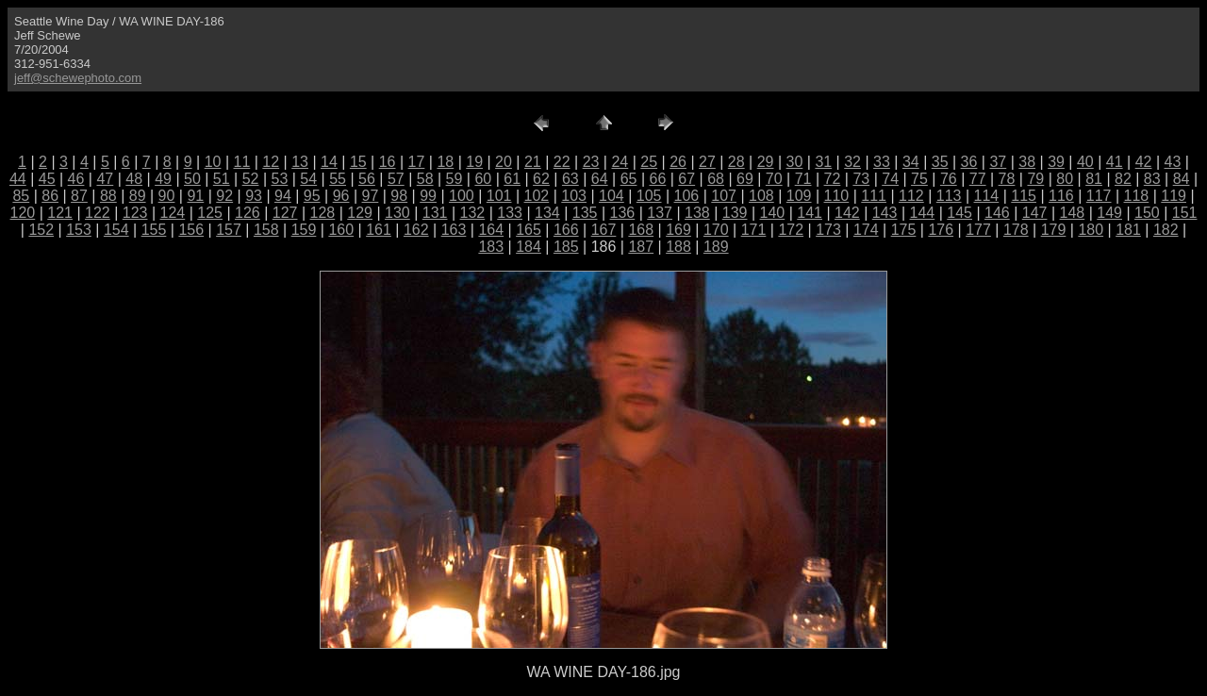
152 (41, 230)
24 (619, 162)
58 (425, 179)
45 (47, 179)
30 (794, 162)
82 (1123, 179)
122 (97, 213)
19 (474, 162)
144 (922, 213)
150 (1147, 213)
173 (828, 230)
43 (1173, 162)
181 (1128, 230)
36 (969, 162)
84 (1181, 179)
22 (562, 162)
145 (959, 213)
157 (228, 230)
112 (911, 196)
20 (503, 162)
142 (847, 213)
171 (754, 230)
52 (250, 179)
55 (337, 179)
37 (997, 162)
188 (678, 247)
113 (949, 196)
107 (723, 196)
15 (358, 162)
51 (221, 179)
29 (765, 162)
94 (282, 196)
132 (473, 213)
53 (280, 179)
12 (270, 162)
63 (570, 179)
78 (1007, 179)
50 (192, 179)
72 (832, 179)
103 (574, 196)
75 (919, 179)
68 (715, 179)
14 (329, 162)
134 (547, 213)
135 (585, 213)
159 (304, 230)
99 (428, 196)
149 (1109, 213)
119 (1173, 196)
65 (628, 179)
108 (761, 196)
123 (135, 213)
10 (213, 162)
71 (803, 179)
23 (591, 162)
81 (1093, 179)
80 (1064, 179)
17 (416, 162)
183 (491, 247)
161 (378, 230)
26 (678, 162)
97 (370, 196)
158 (266, 230)
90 (166, 196)
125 (210, 213)
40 (1085, 162)
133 (509, 213)
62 (541, 179)
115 (1023, 196)
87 (79, 196)
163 (454, 230)
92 (224, 196)
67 (686, 179)
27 (707, 162)
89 (137, 196)
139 (735, 213)
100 (461, 196)
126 (247, 213)
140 (772, 213)
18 (445, 162)
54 (308, 179)
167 (604, 230)
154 (116, 230)
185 (566, 247)
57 (396, 179)
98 (398, 196)
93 (253, 196)
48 (133, 179)
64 (599, 179)
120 (23, 213)
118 (1136, 196)
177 (978, 230)
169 (678, 230)
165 (528, 230)
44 (17, 179)
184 (528, 247)
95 (312, 196)
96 (341, 196)
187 (640, 247)
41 (1114, 162)
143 (885, 213)
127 (285, 213)
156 (191, 230)
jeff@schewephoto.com (77, 78)
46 (76, 179)
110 (837, 196)
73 (860, 179)
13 (299, 162)
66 (657, 179)
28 (736, 162)
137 (659, 213)
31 (823, 162)
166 (566, 230)
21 (532, 162)
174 (866, 230)
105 (649, 196)
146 (997, 213)
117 (1099, 196)
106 (687, 196)
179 (1053, 230)
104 (611, 196)
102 (537, 196)
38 (1026, 162)
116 (1061, 196)
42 (1143, 162)
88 (108, 196)
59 (454, 179)
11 (242, 162)
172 (790, 230)
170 (716, 230)
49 (163, 179)
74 (890, 179)
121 (60, 213)
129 (359, 213)
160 (341, 230)
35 (940, 162)
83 (1152, 179)
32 (852, 162)
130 (397, 213)
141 (809, 213)
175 (904, 230)
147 (1035, 213)
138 (697, 213)
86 (49, 196)
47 (104, 179)
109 (799, 196)
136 (623, 213)
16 (387, 162)
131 (435, 213)
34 (910, 162)
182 (1166, 230)
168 (640, 230)
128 (323, 213)
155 (154, 230)
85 (20, 196)
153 (78, 230)
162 (416, 230)
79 (1035, 179)
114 (987, 196)
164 (491, 230)
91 (195, 196)
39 (1056, 162)
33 (881, 162)
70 (774, 179)
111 (873, 196)
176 (940, 230)
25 (648, 162)
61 (512, 179)
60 (482, 179)
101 (499, 196)
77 (977, 179)
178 (1016, 230)
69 (744, 179)
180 (1090, 230)
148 (1072, 213)
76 (948, 179)
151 (1185, 213)
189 (716, 247)
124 (173, 213)
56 (366, 179)
